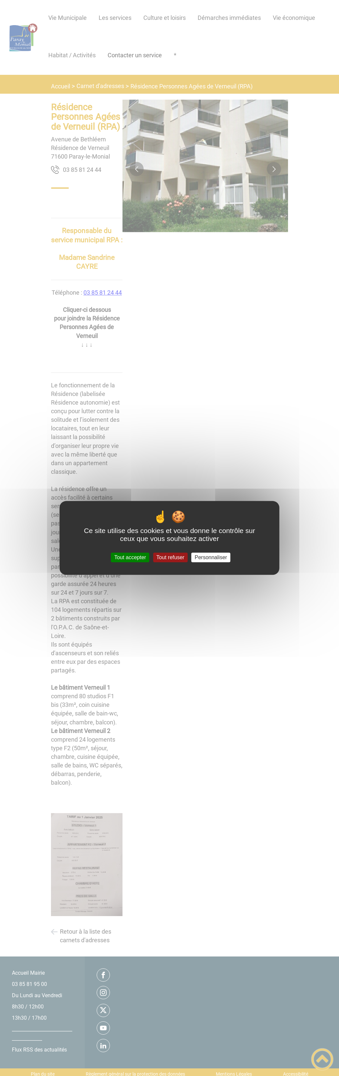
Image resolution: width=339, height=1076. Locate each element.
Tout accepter (130, 557)
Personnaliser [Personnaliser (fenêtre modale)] (211, 557)
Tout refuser (170, 557)
